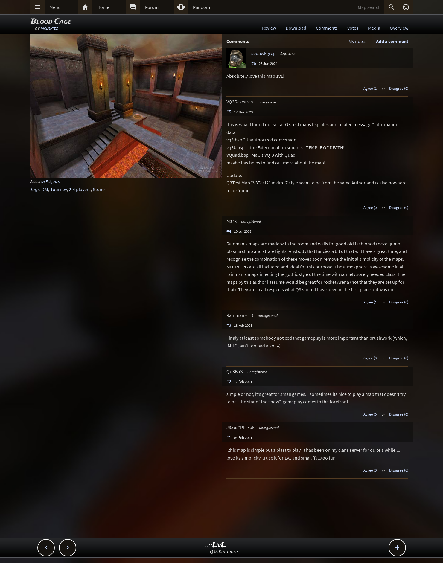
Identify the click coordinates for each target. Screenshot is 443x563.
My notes (357, 41)
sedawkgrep (263, 53)
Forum (152, 7)
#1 (228, 437)
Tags (34, 189)
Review (269, 28)
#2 (228, 381)
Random (201, 7)
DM (45, 189)
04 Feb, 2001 (50, 181)
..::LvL (216, 545)
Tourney (58, 189)
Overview (399, 28)
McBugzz (49, 28)
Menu (55, 7)
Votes (352, 28)
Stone (99, 189)
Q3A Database (224, 551)
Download (296, 28)
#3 (228, 325)
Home (103, 7)
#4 (228, 231)
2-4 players (80, 189)
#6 (253, 63)
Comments (327, 28)
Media (374, 28)
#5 (228, 112)
